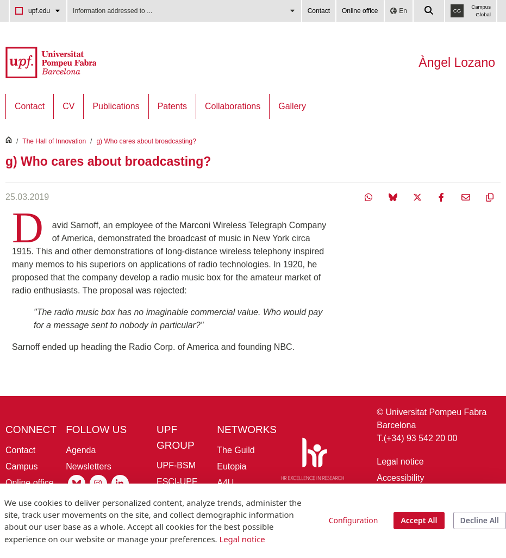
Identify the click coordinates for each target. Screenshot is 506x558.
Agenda (81, 450)
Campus (21, 466)
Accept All (419, 520)
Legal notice (400, 461)
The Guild (235, 450)
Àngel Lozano (456, 62)
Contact (319, 11)
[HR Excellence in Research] (312, 461)
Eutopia (231, 466)
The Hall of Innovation (54, 141)
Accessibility (400, 477)
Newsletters (88, 466)
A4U (225, 482)
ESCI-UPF (177, 481)
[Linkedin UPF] (120, 482)
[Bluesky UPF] (77, 482)
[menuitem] (29, 106)
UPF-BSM (176, 465)
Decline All (479, 520)
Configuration (353, 520)
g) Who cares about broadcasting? (146, 141)
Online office (360, 11)
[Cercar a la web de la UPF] (429, 11)
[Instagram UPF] (98, 482)
